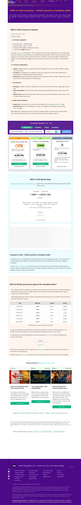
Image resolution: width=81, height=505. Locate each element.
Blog (57, 0)
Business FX (18, 480)
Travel (47, 127)
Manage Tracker (40, 215)
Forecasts (51, 0)
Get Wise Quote (41, 163)
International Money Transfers (19, 500)
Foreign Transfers (19, 472)
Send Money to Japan (42, 502)
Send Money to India (22, 502)
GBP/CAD (13, 36)
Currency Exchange (35, 1)
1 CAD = (40, 220)
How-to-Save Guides (48, 470)
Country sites (61, 474)
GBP (56, 131)
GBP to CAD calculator (21, 266)
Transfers (38, 127)
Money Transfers (27, 1)
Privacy (22, 497)
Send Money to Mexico (59, 500)
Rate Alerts (42, 349)
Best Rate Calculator (20, 470)
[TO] (35, 132)
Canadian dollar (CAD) (25, 413)
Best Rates (20, 1)
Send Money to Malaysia (66, 502)
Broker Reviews (46, 472)
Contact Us (59, 472)
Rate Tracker (48, 335)
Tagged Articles (46, 476)
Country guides (32, 476)
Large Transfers (33, 478)
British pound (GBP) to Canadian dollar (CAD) (23, 183)
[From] (17, 132)
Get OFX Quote (19, 163)
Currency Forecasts (33, 474)
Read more (19, 403)
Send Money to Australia (53, 502)
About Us (59, 470)
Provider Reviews (44, 1)
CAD (59, 131)
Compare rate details (19, 166)
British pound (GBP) (46, 431)
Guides (12, 368)
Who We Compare (33, 470)
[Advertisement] (40, 448)
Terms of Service (16, 497)
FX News (45, 474)
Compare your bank (61, 166)
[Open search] (65, 2)
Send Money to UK (32, 502)
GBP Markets (20, 5)
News (33, 368)
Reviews (42, 413)
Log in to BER (60, 476)
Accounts (55, 127)
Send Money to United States (46, 500)
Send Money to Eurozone (33, 500)
